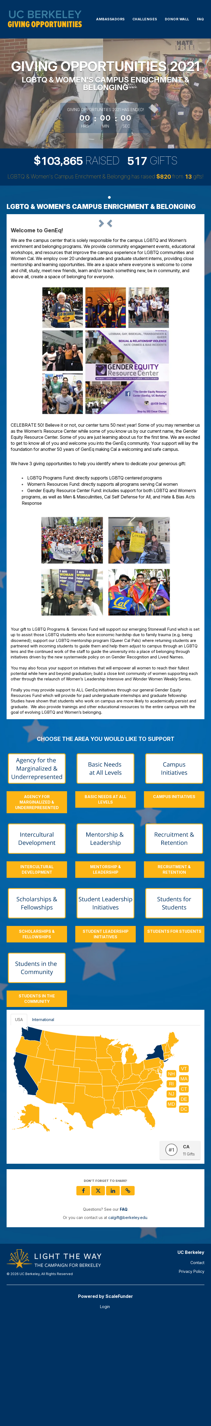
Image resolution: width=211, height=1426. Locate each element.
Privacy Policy (191, 1378)
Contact (197, 1369)
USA (19, 1126)
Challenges (144, 19)
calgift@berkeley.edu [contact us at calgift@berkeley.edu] (127, 1324)
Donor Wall (177, 19)
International (43, 1126)
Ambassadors (110, 19)
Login (105, 1413)
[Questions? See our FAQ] (123, 1316)
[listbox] (105, 272)
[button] (25, 272)
